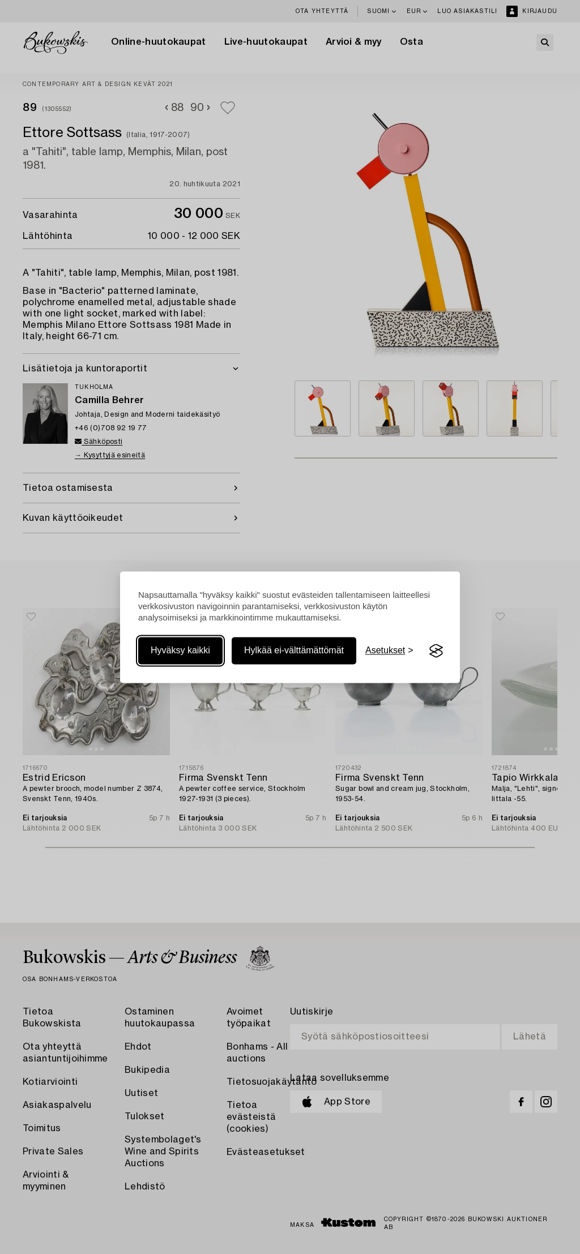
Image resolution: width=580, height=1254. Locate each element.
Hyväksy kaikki (180, 651)
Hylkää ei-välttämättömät (294, 651)
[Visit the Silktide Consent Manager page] (436, 651)
